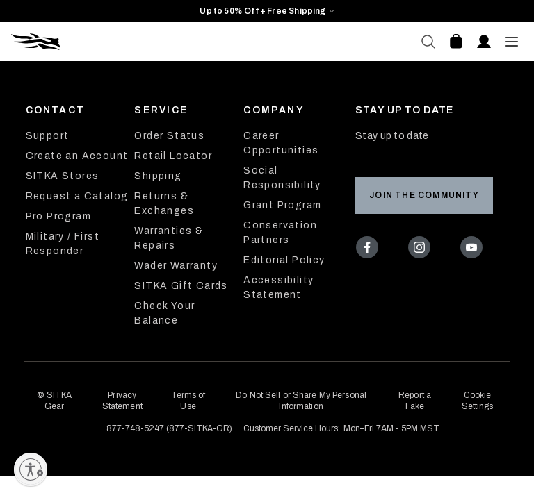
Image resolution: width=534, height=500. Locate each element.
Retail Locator (173, 156)
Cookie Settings (478, 400)
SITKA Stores (62, 176)
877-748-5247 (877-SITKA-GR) (169, 428)
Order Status (169, 136)
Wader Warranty (176, 265)
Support (48, 136)
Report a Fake (414, 400)
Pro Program (58, 216)
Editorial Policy (284, 260)
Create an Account (77, 156)
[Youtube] (474, 250)
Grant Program (282, 205)
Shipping (157, 176)
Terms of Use (188, 400)
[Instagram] (422, 250)
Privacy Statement (122, 400)
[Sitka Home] (139, 41)
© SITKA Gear (54, 400)
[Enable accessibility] (30, 469)
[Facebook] (370, 250)
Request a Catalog (77, 196)
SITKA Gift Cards (180, 286)
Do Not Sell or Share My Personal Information (301, 400)
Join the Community (424, 195)
